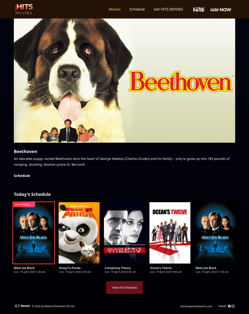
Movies (115, 9)
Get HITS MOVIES (168, 9)
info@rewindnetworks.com (196, 306)
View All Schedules (124, 287)
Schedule (137, 9)
